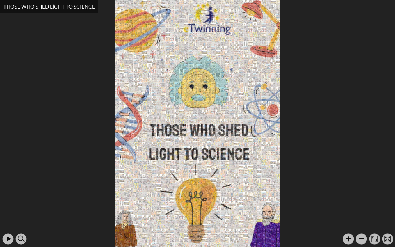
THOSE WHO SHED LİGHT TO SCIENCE (49, 6)
